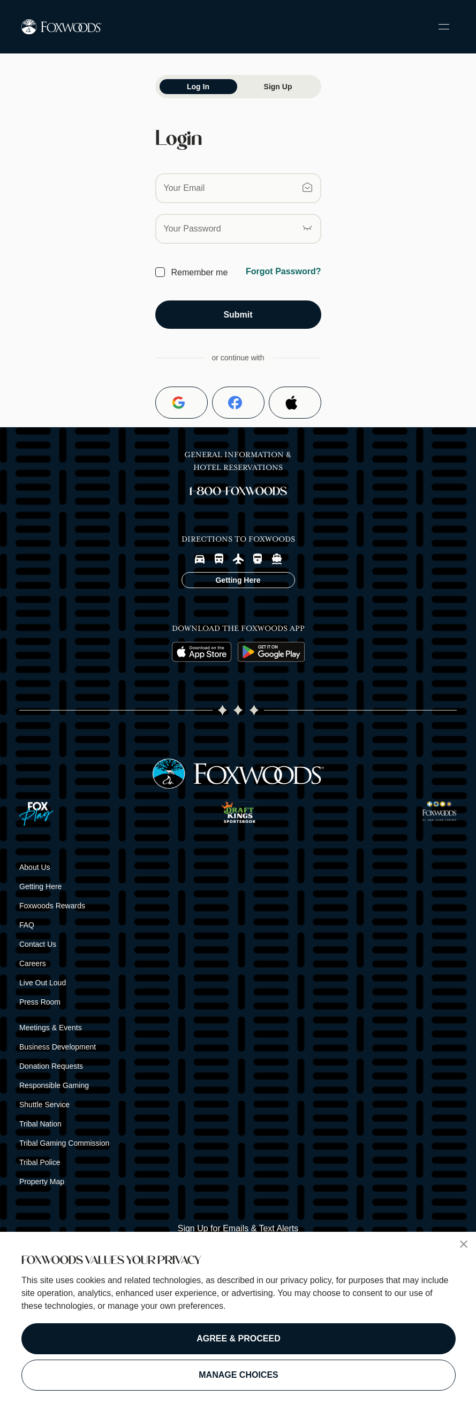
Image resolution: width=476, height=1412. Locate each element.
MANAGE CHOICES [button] (238, 1374)
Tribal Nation (40, 1124)
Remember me (199, 272)
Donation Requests (51, 1066)
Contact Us (37, 944)
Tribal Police (40, 1162)
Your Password (192, 228)
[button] (463, 1244)
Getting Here (40, 886)
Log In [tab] (198, 86)
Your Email (184, 187)
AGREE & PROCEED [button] (238, 1338)
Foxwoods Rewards (52, 905)
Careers (32, 963)
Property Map (41, 1181)
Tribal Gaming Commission (64, 1143)
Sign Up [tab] (278, 86)
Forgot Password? (283, 271)
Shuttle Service (44, 1104)
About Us (34, 867)
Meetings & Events (50, 1027)
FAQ (26, 925)
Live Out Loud (42, 982)
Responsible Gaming (54, 1085)
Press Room (40, 1002)
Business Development (57, 1047)
